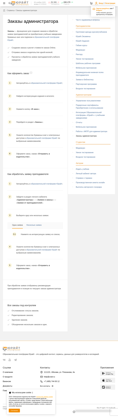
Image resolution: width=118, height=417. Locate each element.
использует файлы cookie (44, 397)
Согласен (14, 410)
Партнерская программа (86, 84)
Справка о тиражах (84, 178)
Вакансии (7, 381)
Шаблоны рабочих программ (88, 63)
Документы (7, 386)
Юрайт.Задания (82, 41)
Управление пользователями (88, 101)
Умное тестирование (85, 59)
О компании (8, 372)
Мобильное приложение (86, 68)
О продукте (7, 377)
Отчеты (79, 122)
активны (36, 4)
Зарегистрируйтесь (103, 8)
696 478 (67, 2)
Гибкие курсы (81, 45)
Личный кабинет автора (86, 174)
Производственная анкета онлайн (90, 183)
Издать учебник (82, 169)
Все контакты (47, 386)
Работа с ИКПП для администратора (91, 131)
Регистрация (110, 3)
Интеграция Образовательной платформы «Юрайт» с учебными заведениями (90, 115)
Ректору (79, 54)
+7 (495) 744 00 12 (52, 381)
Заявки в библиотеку (85, 80)
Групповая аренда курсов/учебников (91, 32)
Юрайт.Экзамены (83, 36)
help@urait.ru (49, 377)
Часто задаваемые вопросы (88, 20)
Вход (101, 3)
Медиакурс (80, 50)
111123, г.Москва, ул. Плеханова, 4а (59, 372)
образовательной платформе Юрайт (46, 83)
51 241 (54, 2)
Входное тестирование (85, 89)
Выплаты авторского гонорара (89, 187)
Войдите (99, 10)
